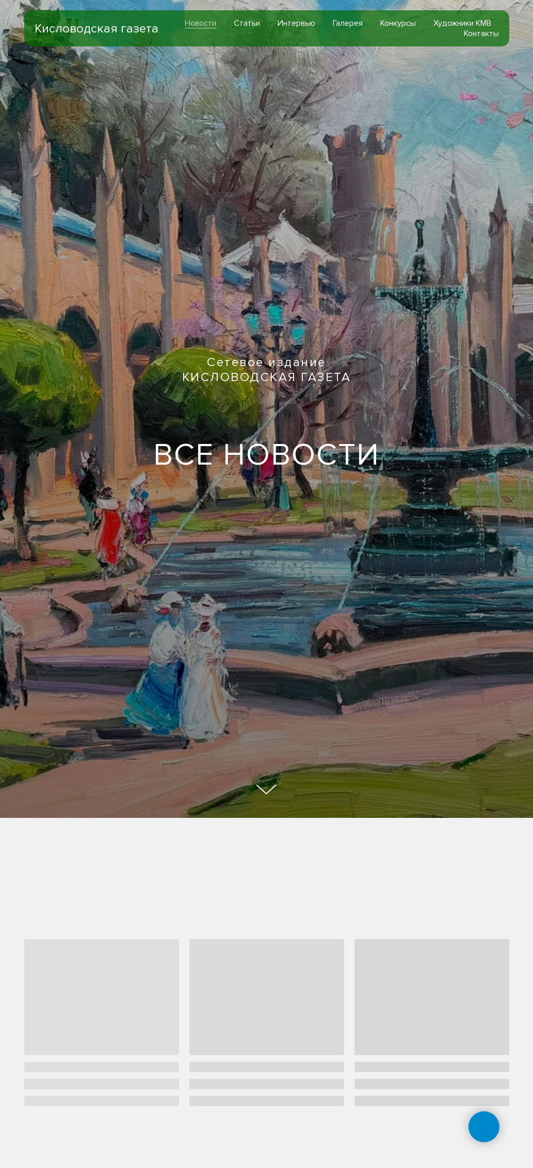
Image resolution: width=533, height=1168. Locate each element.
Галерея (348, 23)
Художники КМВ (462, 23)
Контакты (481, 33)
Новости (200, 23)
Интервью (296, 23)
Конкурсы (398, 23)
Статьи (247, 23)
